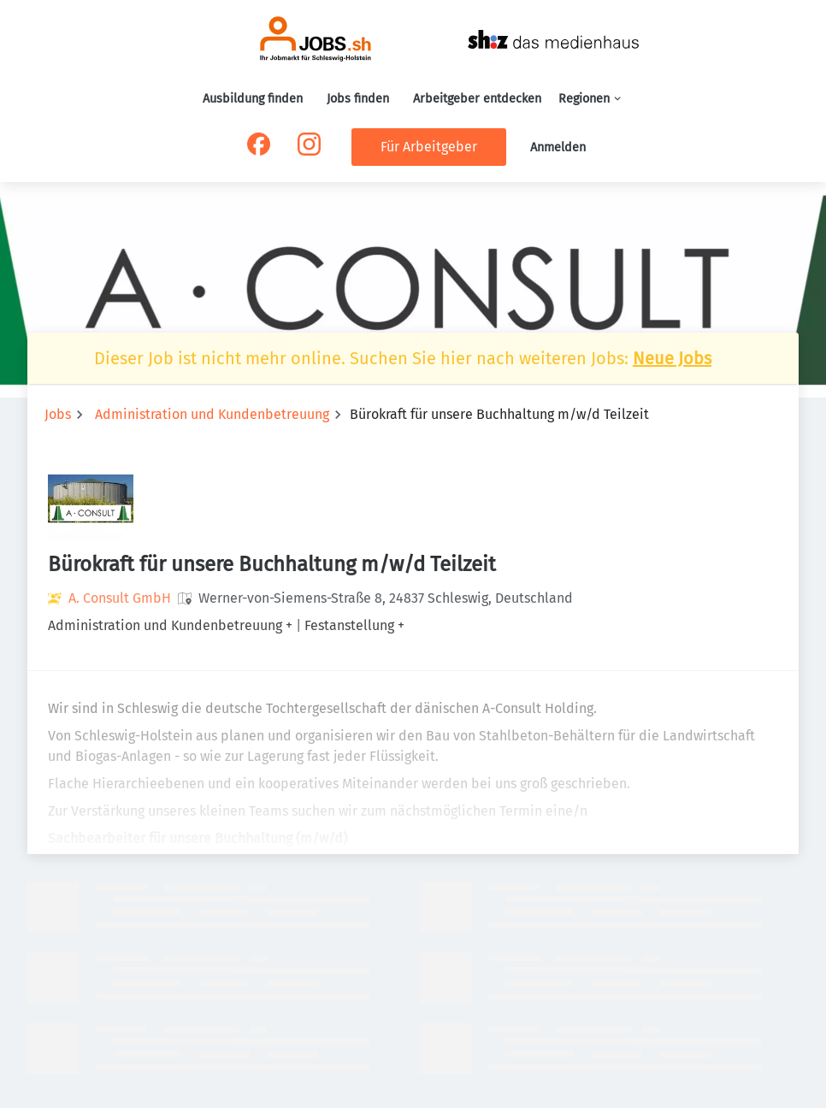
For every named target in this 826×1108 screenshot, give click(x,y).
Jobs (57, 414)
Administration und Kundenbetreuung (212, 414)
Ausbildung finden (253, 98)
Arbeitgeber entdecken (477, 98)
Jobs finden (358, 98)
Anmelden (558, 147)
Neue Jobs (672, 358)
